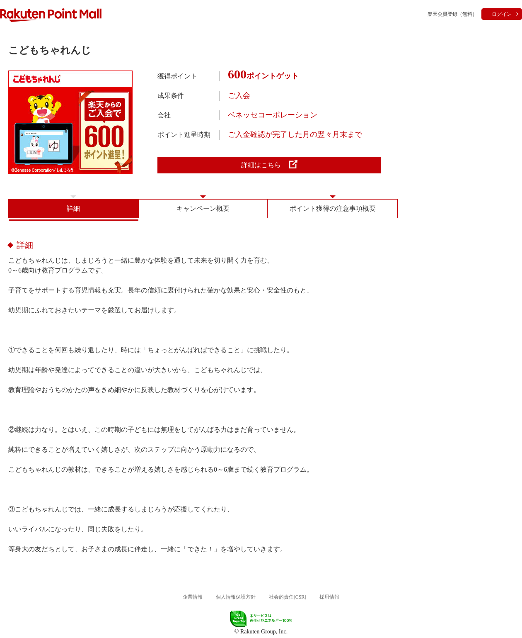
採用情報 (329, 597)
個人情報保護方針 (236, 597)
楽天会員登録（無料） (452, 14)
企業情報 (193, 597)
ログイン (502, 14)
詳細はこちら (269, 164)
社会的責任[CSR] (288, 597)
